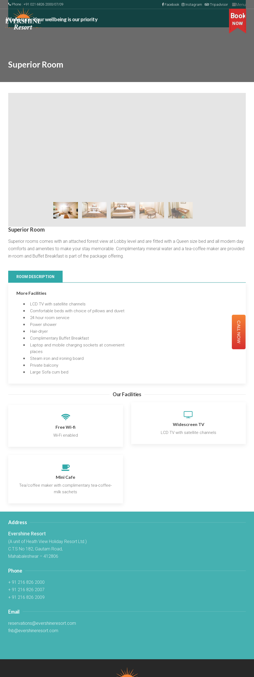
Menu (239, 4)
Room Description (35, 277)
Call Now (239, 331)
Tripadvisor (216, 4)
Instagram (192, 4)
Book (238, 19)
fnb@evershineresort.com (33, 630)
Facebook (170, 4)
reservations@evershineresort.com (42, 623)
